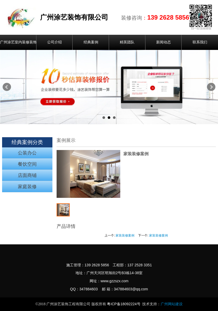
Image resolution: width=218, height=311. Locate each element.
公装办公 (27, 153)
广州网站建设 (172, 304)
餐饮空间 (27, 164)
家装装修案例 (125, 235)
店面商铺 (27, 175)
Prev (7, 87)
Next (211, 87)
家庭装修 (27, 186)
